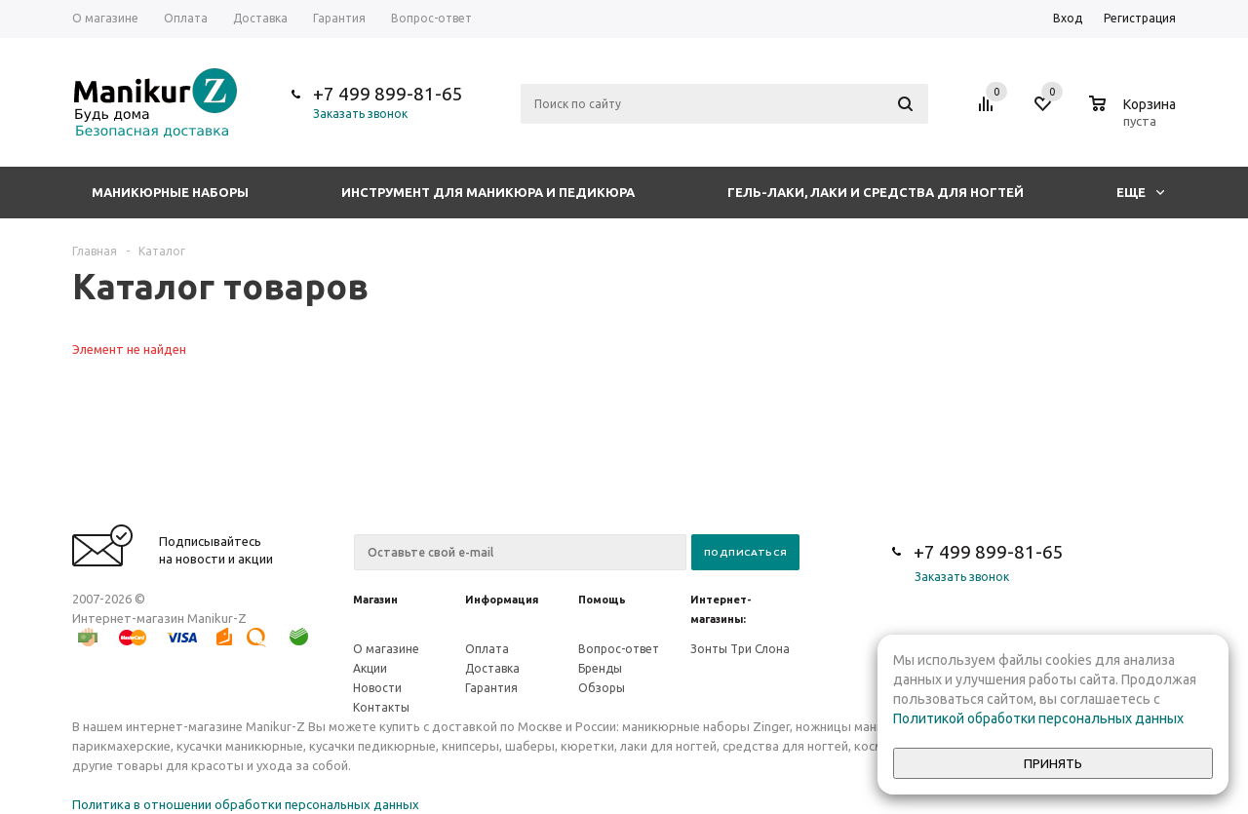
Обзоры (601, 687)
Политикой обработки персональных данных (1038, 718)
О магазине (386, 648)
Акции (370, 668)
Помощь (602, 599)
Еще (1140, 192)
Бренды (600, 668)
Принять (1053, 763)
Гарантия (491, 687)
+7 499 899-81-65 (388, 93)
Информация (501, 599)
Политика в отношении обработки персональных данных (245, 804)
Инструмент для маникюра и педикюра (488, 192)
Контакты (381, 707)
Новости (377, 687)
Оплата (487, 648)
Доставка (492, 668)
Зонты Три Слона (740, 648)
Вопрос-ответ (618, 648)
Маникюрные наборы (170, 192)
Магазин (375, 599)
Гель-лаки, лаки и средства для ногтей (875, 192)
